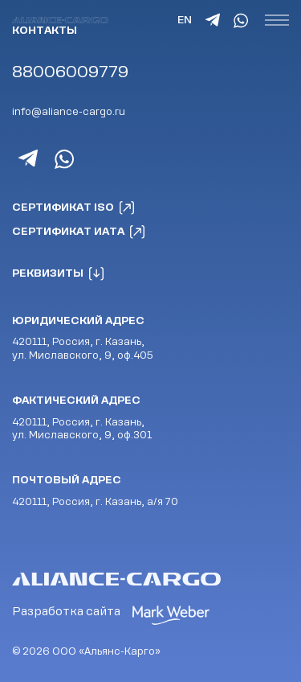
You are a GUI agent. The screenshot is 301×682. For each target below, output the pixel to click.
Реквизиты (58, 273)
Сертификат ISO (74, 207)
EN (184, 20)
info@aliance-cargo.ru (68, 111)
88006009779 (70, 71)
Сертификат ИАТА (79, 231)
